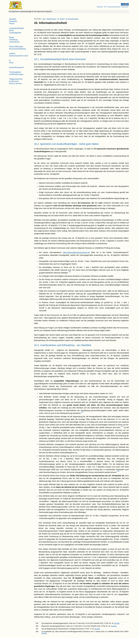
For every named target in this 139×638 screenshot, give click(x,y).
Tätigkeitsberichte (51, 19)
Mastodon (100, 7)
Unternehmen (14, 42)
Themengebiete (15, 72)
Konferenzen (14, 81)
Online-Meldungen (16, 47)
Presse (12, 24)
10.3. (37, 345)
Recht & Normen (15, 83)
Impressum (125, 7)
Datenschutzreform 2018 (18, 56)
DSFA (11, 63)
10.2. (37, 144)
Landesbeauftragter (16, 28)
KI (10, 60)
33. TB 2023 (61, 19)
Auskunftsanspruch (16, 67)
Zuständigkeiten (15, 33)
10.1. (37, 59)
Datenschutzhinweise (114, 7)
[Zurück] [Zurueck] (116, 623)
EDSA (11, 30)
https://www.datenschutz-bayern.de (76, 252)
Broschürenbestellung (17, 49)
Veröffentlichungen (16, 74)
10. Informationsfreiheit (72, 19)
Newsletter (13, 21)
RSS (105, 7)
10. (36, 23)
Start (44, 19)
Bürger (11, 37)
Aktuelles (12, 19)
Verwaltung (13, 40)
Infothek (12, 53)
